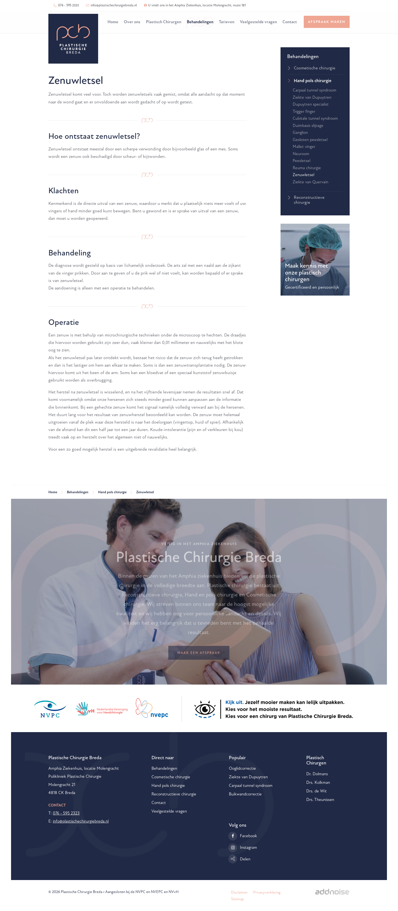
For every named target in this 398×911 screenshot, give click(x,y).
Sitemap (237, 899)
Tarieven (226, 22)
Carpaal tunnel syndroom (314, 90)
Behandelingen (200, 22)
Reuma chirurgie (307, 168)
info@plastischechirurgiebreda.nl (111, 5)
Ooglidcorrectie (242, 768)
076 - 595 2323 (66, 5)
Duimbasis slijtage (308, 125)
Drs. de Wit (316, 791)
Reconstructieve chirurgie (309, 200)
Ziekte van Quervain (310, 182)
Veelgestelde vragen (258, 22)
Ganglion (300, 132)
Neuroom (301, 153)
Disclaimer (239, 892)
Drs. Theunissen (320, 799)
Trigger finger (304, 111)
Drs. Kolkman (318, 782)
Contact (289, 22)
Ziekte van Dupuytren (312, 97)
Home (113, 22)
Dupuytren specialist (311, 104)
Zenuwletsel (303, 174)
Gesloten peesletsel (310, 139)
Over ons (132, 22)
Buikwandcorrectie (245, 794)
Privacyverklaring (267, 892)
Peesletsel (301, 160)
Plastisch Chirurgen (163, 22)
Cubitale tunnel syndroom (315, 118)
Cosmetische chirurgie (314, 68)
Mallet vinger (304, 146)
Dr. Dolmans (317, 774)
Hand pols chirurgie (312, 80)
